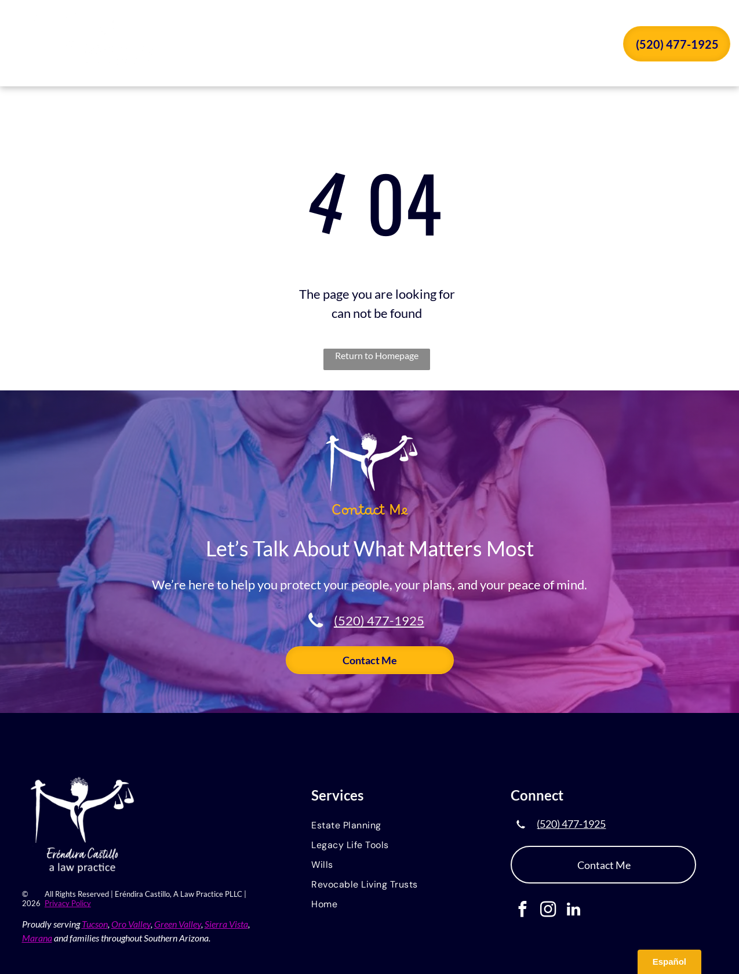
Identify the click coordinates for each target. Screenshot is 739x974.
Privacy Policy (68, 903)
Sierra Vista (226, 923)
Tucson (95, 923)
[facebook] (522, 910)
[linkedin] (573, 910)
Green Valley (177, 923)
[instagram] (548, 910)
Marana (37, 937)
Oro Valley (131, 923)
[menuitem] (300, 45)
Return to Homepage (376, 355)
